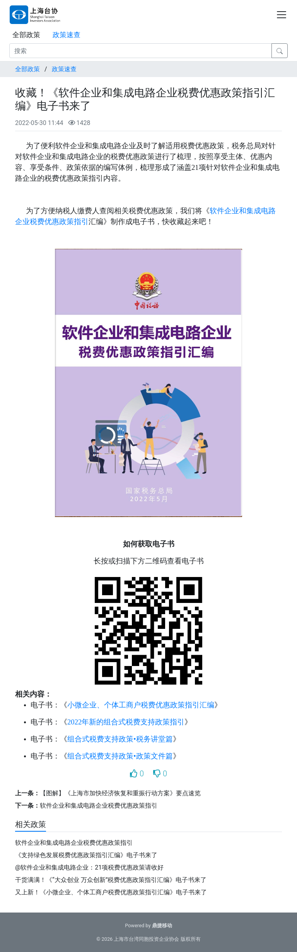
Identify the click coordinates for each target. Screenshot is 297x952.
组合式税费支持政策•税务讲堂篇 (120, 739)
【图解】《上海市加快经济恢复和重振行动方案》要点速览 (120, 793)
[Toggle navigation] (281, 15)
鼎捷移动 (162, 925)
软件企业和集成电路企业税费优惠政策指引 (98, 805)
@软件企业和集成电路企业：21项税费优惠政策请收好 (89, 867)
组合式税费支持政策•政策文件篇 (120, 756)
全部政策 (26, 35)
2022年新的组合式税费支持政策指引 (125, 722)
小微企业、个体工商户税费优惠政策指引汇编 (140, 705)
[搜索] (140, 50)
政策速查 (66, 35)
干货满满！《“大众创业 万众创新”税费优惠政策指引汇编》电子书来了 (111, 880)
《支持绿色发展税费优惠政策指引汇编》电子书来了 (86, 855)
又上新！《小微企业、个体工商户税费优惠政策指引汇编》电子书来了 (111, 892)
